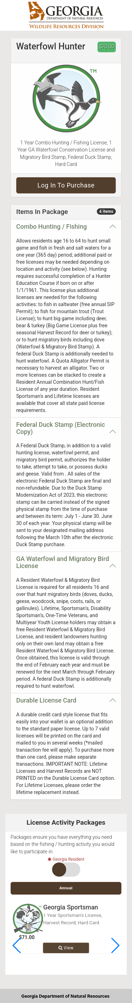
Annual (66, 888)
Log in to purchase (65, 185)
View (66, 947)
